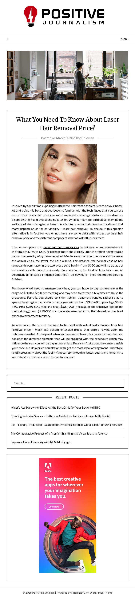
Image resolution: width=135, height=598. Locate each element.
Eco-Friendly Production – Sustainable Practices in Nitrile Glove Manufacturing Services (66, 424)
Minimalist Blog (80, 592)
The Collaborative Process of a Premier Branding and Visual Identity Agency (59, 433)
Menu (124, 38)
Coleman (87, 138)
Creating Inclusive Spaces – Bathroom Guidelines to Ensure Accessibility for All (60, 416)
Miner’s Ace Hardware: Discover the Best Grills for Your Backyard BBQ (55, 407)
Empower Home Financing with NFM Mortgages (41, 442)
